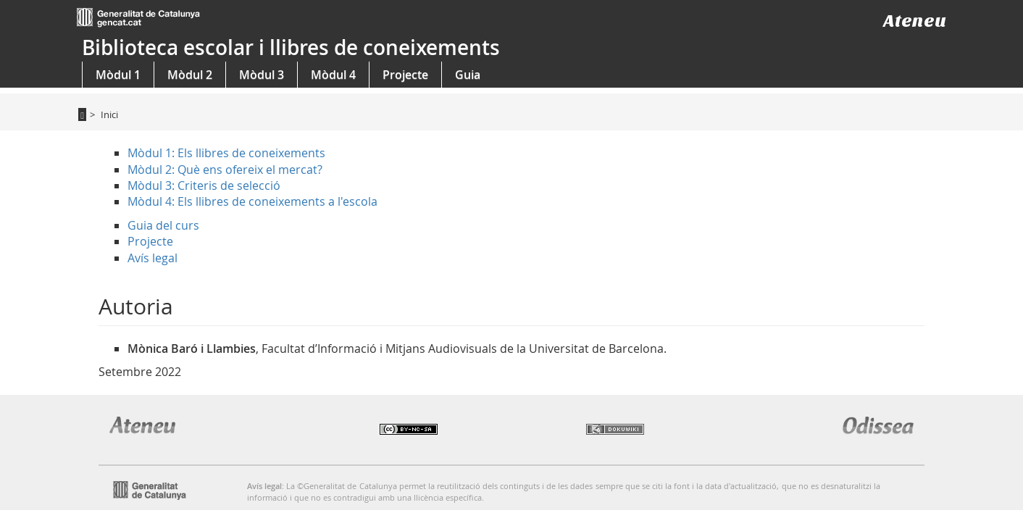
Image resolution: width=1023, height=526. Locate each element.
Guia (467, 75)
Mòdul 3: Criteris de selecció (204, 185)
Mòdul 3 (261, 75)
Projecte (405, 75)
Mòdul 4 (333, 75)
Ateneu (914, 20)
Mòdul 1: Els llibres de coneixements (226, 153)
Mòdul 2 (189, 75)
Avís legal (153, 258)
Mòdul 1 (118, 75)
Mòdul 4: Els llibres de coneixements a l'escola (252, 201)
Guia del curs (163, 225)
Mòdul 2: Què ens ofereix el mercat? (225, 170)
